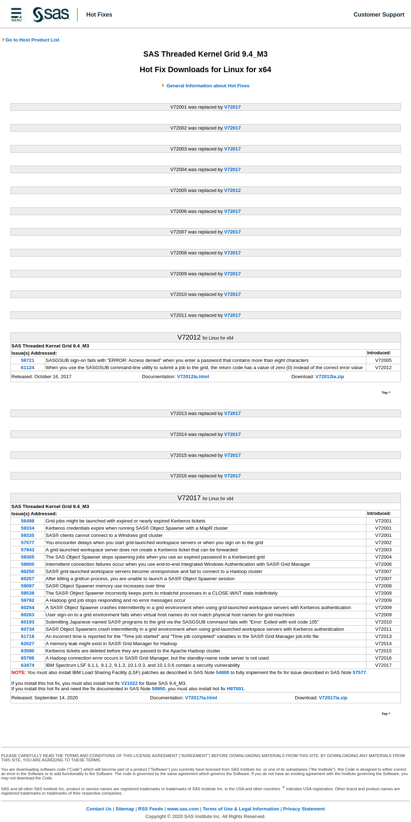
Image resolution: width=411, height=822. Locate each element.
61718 (27, 636)
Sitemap (124, 809)
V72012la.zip (329, 376)
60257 (27, 578)
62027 (27, 643)
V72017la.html (201, 697)
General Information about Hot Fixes (208, 85)
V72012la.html (193, 376)
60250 (27, 571)
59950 (158, 688)
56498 (27, 521)
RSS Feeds (150, 809)
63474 (27, 665)
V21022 (129, 683)
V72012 (232, 190)
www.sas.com (183, 809)
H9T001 (235, 688)
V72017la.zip (333, 697)
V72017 (232, 107)
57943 (27, 549)
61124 (27, 367)
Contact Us (98, 809)
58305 (27, 557)
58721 (27, 360)
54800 (222, 672)
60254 (27, 607)
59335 (27, 535)
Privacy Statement (304, 809)
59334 (27, 528)
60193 (27, 622)
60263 (27, 614)
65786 (27, 658)
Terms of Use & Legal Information (241, 809)
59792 (27, 600)
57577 (27, 542)
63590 (27, 650)
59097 (27, 586)
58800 (27, 564)
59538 (27, 593)
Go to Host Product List (30, 40)
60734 (27, 629)
